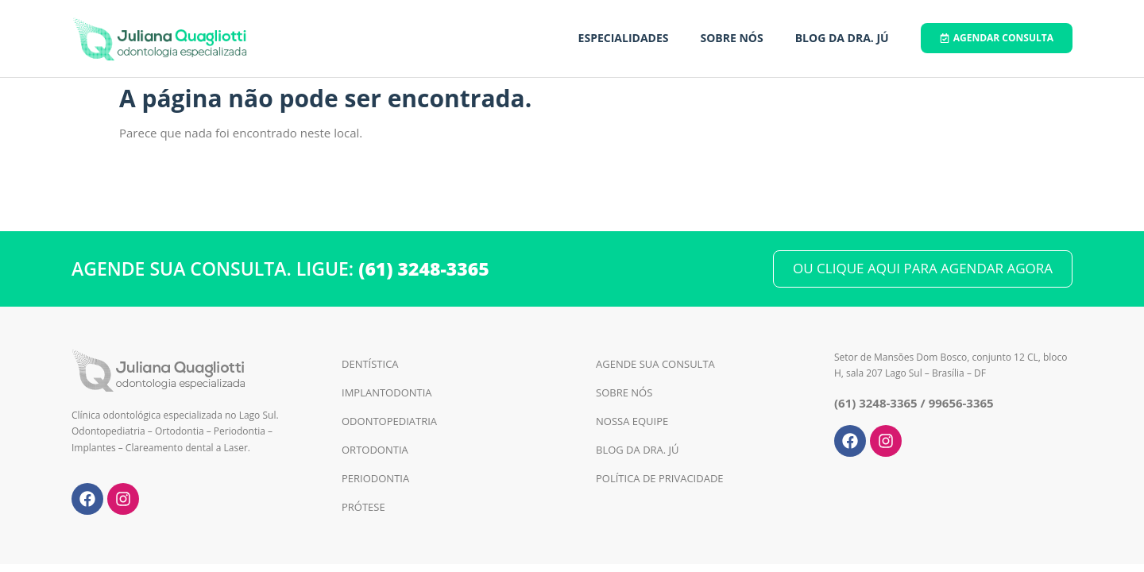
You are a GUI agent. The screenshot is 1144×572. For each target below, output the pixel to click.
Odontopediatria (389, 421)
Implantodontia (387, 392)
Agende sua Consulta (655, 364)
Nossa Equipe (632, 421)
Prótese (363, 507)
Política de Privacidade (660, 478)
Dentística (370, 364)
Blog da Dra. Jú (842, 37)
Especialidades (623, 37)
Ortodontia (375, 450)
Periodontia (375, 478)
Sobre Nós (731, 37)
